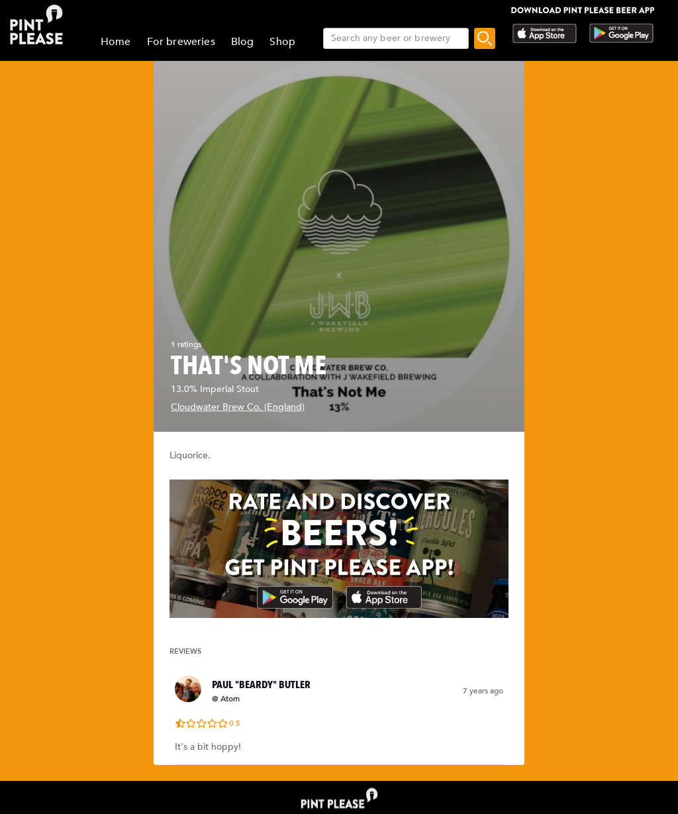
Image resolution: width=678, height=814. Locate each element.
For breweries (181, 41)
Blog (242, 41)
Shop (282, 41)
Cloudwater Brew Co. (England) (238, 407)
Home (116, 41)
